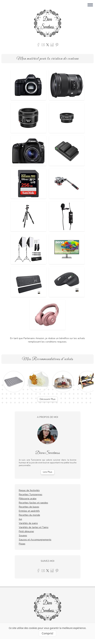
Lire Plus (47, 472)
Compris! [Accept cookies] (47, 633)
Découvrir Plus (47, 399)
